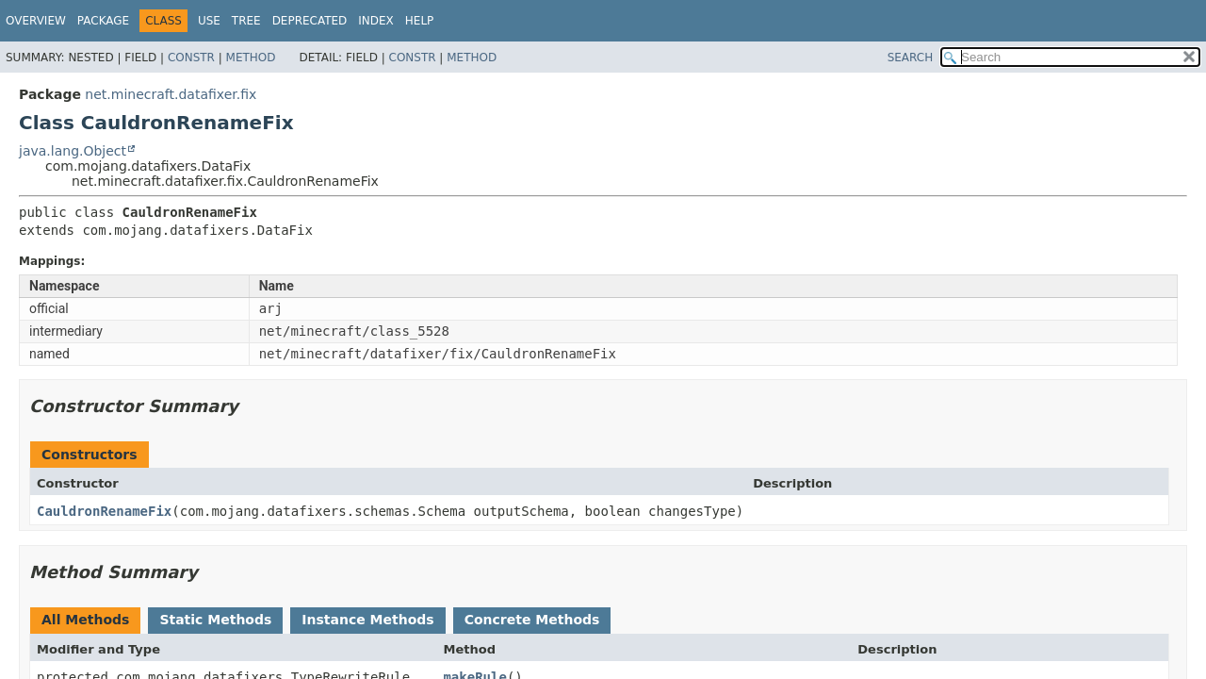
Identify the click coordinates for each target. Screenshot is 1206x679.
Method (251, 57)
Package (103, 20)
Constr (191, 57)
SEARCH (911, 57)
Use (209, 20)
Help (419, 20)
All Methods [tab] (85, 619)
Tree (246, 20)
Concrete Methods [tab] (532, 619)
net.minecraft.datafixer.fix (170, 94)
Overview (36, 20)
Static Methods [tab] (215, 619)
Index (376, 20)
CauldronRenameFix (104, 511)
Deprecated (310, 20)
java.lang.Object (72, 150)
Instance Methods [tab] (367, 619)
